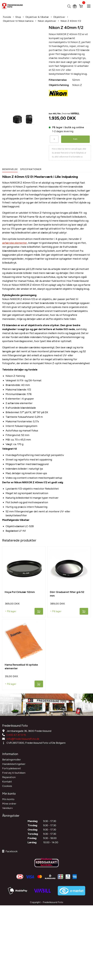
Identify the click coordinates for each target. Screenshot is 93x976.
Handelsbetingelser (13, 764)
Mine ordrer (9, 803)
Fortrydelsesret (11, 768)
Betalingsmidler (11, 759)
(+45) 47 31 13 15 (16, 735)
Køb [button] (75, 139)
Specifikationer (30, 169)
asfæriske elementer (14, 242)
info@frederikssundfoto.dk (22, 738)
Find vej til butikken (13, 772)
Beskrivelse (10, 169)
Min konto (8, 799)
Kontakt (7, 781)
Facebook (9, 851)
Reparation (9, 777)
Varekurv (7, 808)
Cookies (7, 786)
